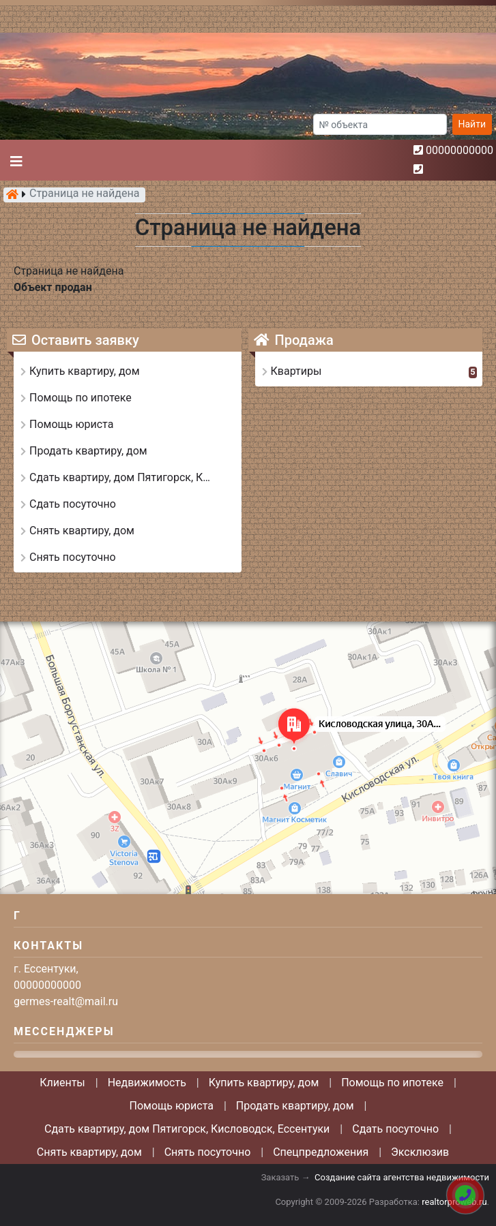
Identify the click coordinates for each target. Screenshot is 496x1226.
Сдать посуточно (395, 1128)
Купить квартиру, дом (264, 1082)
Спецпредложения (320, 1152)
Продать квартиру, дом (295, 1105)
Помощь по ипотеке (392, 1082)
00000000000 (459, 150)
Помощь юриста (172, 1105)
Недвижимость (147, 1082)
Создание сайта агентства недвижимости (402, 1177)
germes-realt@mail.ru (66, 1001)
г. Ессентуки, (46, 968)
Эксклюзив (420, 1152)
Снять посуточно (207, 1152)
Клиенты (62, 1082)
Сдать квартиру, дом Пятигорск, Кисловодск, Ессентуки (187, 1128)
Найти (472, 124)
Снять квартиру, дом (89, 1152)
